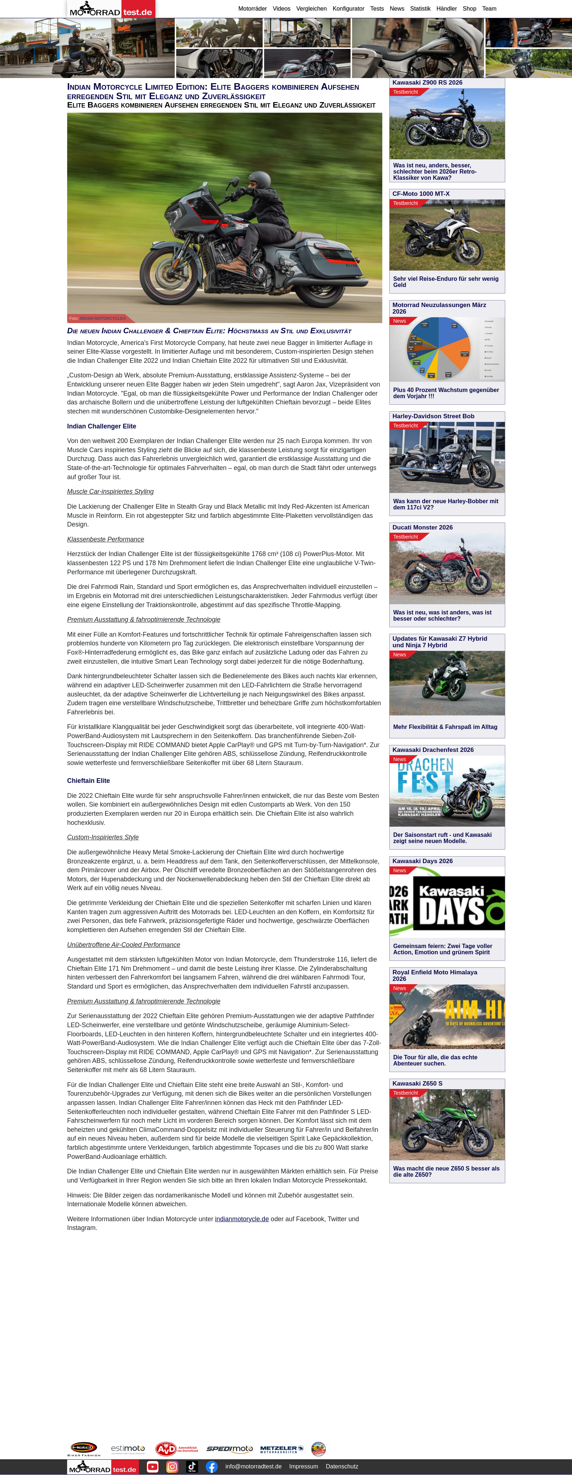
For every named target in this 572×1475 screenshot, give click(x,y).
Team (489, 8)
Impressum (303, 1466)
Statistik (420, 8)
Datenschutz (342, 1466)
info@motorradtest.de (253, 1466)
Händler (446, 8)
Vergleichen (311, 8)
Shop (469, 8)
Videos (282, 8)
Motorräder (252, 8)
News (397, 8)
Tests (377, 8)
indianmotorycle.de (242, 1219)
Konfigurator (348, 8)
